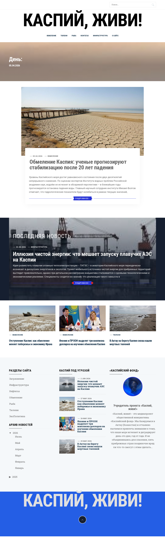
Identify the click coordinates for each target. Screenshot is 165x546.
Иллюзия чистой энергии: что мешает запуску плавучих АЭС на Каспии (82, 257)
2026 (15, 432)
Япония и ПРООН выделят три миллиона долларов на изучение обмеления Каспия (91, 426)
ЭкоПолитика (17, 416)
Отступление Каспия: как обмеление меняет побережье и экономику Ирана (91, 405)
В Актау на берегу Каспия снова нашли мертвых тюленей (89, 446)
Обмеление (51, 36)
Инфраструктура (100, 36)
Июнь (18, 436)
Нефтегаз (85, 36)
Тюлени (64, 36)
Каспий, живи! (82, 20)
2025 (14, 476)
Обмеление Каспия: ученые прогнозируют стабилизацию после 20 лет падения (78, 164)
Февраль (20, 461)
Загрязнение (16, 378)
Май (17, 442)
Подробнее (82, 198)
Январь (19, 467)
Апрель (19, 449)
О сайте (115, 36)
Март (18, 455)
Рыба (74, 36)
